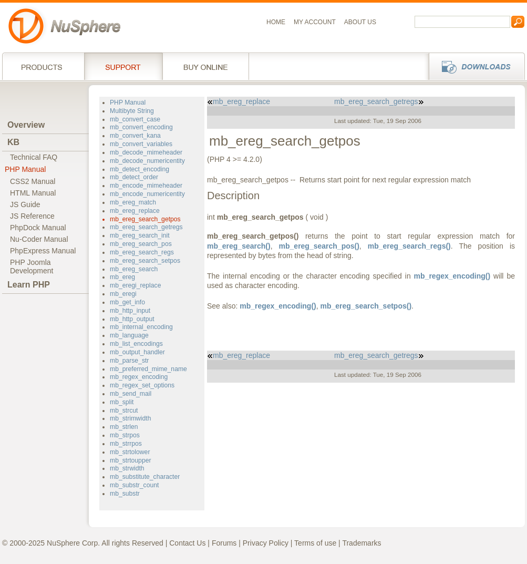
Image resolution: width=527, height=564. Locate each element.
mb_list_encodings (136, 343)
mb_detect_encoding (139, 169)
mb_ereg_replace (135, 210)
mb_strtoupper (130, 460)
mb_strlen (124, 426)
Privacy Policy (265, 543)
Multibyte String (132, 111)
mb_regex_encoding (139, 377)
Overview (26, 124)
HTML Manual (33, 193)
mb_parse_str (129, 360)
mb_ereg (122, 277)
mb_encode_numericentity (147, 194)
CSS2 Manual (32, 181)
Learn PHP (28, 284)
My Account (315, 22)
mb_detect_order (134, 177)
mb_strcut (124, 410)
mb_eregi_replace (135, 285)
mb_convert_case (135, 119)
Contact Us (187, 543)
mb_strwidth (127, 468)
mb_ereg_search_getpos (145, 219)
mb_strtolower (130, 452)
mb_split (121, 402)
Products (43, 66)
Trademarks (361, 543)
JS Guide (25, 204)
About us (360, 22)
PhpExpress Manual (43, 251)
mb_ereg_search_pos (141, 244)
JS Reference (32, 216)
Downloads (473, 66)
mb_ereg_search (134, 269)
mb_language (129, 335)
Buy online (205, 66)
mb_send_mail (130, 393)
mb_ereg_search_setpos (145, 260)
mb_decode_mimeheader (146, 152)
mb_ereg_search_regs (142, 252)
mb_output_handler (137, 352)
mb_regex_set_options (142, 385)
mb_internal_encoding (141, 327)
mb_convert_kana (135, 135)
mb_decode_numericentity (147, 161)
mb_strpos (125, 435)
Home (275, 22)
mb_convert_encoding (141, 127)
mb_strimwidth (130, 418)
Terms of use (315, 543)
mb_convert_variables (141, 144)
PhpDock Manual (38, 227)
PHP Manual (25, 169)
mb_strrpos (126, 443)
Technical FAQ (33, 157)
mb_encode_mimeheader (146, 185)
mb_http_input (130, 310)
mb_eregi (123, 294)
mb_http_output (132, 319)
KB (13, 142)
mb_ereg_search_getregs (146, 227)
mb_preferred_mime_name (148, 369)
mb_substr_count (134, 485)
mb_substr (125, 493)
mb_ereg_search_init (140, 235)
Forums (224, 543)
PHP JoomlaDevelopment (32, 266)
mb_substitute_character (145, 476)
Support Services (123, 66)
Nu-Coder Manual (39, 239)
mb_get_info (127, 302)
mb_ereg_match (133, 202)
